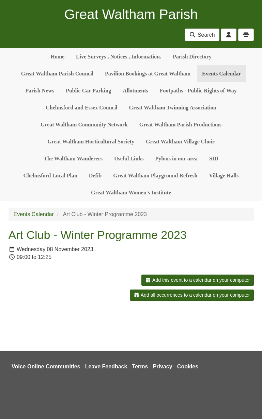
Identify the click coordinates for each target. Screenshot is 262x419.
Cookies (187, 366)
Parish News (39, 90)
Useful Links (129, 158)
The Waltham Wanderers (73, 158)
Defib (95, 175)
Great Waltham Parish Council (57, 73)
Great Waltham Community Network (84, 124)
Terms (140, 366)
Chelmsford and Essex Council (81, 107)
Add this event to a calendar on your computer (197, 280)
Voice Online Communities (46, 366)
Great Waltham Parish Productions (180, 124)
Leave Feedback (106, 366)
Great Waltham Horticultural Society (90, 141)
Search (202, 35)
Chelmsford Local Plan (50, 175)
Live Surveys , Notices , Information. (118, 56)
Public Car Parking (88, 90)
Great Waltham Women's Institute (131, 192)
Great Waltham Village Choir (180, 141)
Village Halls (223, 175)
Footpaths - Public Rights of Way (198, 90)
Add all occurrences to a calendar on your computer (192, 295)
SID (213, 158)
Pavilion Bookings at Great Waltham (147, 73)
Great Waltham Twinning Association (172, 107)
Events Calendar (221, 73)
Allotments (135, 90)
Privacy (162, 366)
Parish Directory (192, 56)
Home (57, 56)
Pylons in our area (176, 158)
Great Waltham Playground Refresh (155, 175)
